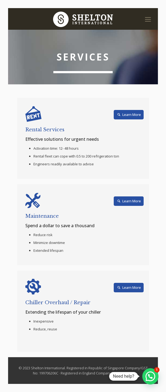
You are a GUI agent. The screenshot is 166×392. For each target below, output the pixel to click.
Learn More (128, 114)
